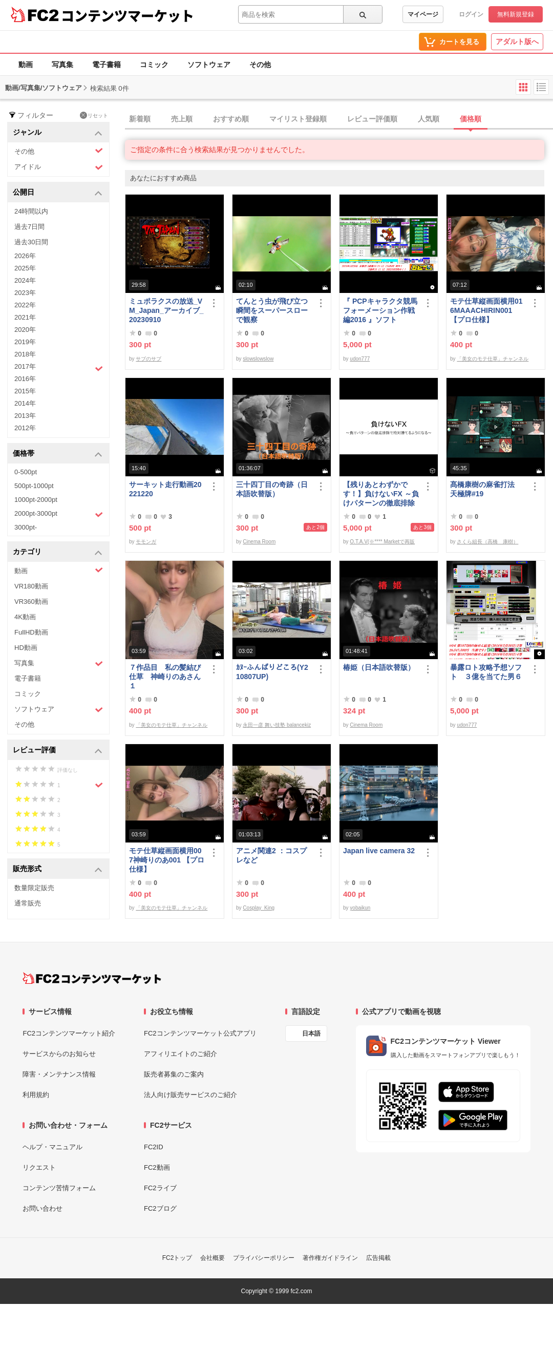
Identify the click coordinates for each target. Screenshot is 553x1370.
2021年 (25, 317)
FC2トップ (177, 1257)
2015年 (25, 391)
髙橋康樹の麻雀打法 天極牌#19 (486, 489)
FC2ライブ (160, 1188)
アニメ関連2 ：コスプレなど (271, 855)
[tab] (339, 119)
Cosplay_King (258, 908)
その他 (260, 64)
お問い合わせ (42, 1208)
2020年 (25, 329)
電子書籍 (106, 64)
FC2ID (153, 1147)
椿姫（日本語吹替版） (379, 667)
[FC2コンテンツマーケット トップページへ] (92, 978)
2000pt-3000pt (58, 514)
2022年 (25, 305)
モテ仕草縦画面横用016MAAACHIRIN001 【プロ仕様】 (486, 310)
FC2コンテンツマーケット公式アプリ (200, 1033)
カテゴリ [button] (57, 552)
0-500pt (25, 472)
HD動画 (25, 647)
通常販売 (27, 903)
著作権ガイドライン (330, 1257)
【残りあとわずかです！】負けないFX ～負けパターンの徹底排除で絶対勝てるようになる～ (381, 494)
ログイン (471, 14)
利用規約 (36, 1095)
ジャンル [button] (57, 133)
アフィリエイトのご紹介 (180, 1054)
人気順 (428, 119)
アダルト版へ (517, 41)
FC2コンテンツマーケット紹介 (69, 1033)
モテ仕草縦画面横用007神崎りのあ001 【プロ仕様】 (166, 860)
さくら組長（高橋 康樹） (487, 541)
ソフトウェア (208, 64)
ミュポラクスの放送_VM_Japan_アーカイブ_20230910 (166, 310)
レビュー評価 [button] (57, 750)
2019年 (25, 342)
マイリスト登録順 (298, 119)
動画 (25, 64)
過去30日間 (31, 242)
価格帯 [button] (57, 454)
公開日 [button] (57, 193)
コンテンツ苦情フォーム (59, 1188)
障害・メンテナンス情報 (59, 1074)
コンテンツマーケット (127, 15)
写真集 (62, 64)
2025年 (25, 268)
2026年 (25, 256)
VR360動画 (31, 601)
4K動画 (25, 617)
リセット (94, 115)
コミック (154, 64)
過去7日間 (29, 226)
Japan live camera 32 (379, 851)
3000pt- (25, 527)
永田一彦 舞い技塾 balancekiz (277, 725)
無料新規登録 (515, 14)
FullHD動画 (31, 632)
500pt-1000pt (34, 486)
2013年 (25, 415)
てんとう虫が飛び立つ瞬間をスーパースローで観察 (272, 310)
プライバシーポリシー (263, 1257)
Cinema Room (259, 541)
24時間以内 (31, 211)
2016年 (25, 379)
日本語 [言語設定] (311, 1033)
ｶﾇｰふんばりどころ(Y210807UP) (272, 672)
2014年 (25, 403)
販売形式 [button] (57, 869)
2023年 (25, 293)
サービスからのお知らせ (59, 1054)
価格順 (470, 119)
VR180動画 (31, 586)
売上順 (182, 119)
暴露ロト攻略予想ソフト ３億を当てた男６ (486, 672)
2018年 (25, 354)
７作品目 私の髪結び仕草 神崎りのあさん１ (165, 676)
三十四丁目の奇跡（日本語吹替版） (272, 489)
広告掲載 (378, 1257)
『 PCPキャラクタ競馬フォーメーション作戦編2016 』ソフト (380, 310)
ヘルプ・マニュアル (52, 1147)
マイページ (423, 14)
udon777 (360, 359)
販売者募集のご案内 (174, 1074)
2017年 (58, 368)
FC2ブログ (160, 1208)
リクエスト (39, 1167)
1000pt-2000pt (35, 499)
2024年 (25, 280)
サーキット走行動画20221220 (165, 489)
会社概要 (212, 1257)
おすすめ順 (231, 119)
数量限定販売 (34, 888)
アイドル (58, 167)
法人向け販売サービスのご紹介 (190, 1095)
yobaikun (360, 908)
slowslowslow (258, 359)
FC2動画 (157, 1167)
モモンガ (146, 541)
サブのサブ (148, 359)
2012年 (25, 428)
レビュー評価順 (372, 119)
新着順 (140, 119)
